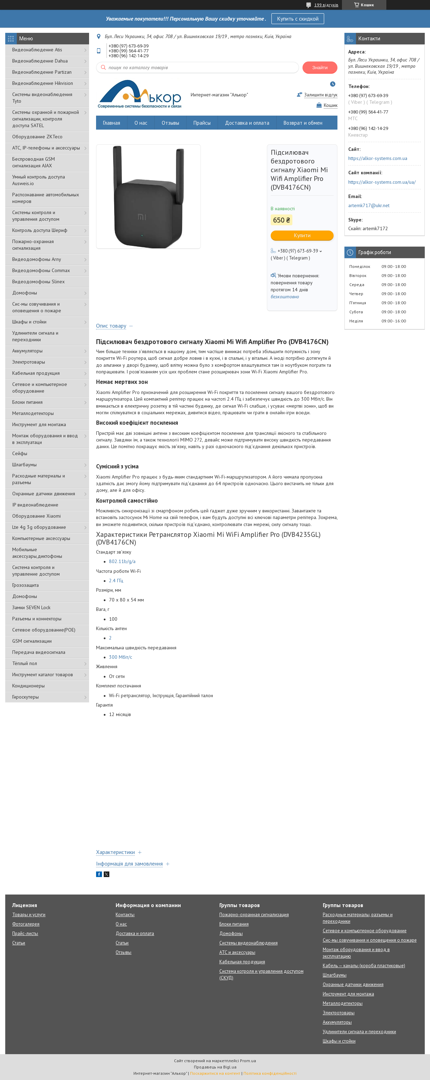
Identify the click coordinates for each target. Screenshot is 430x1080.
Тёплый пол (24, 663)
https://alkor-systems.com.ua (377, 158)
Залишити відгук (320, 95)
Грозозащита (25, 585)
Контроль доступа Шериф (39, 230)
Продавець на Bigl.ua (215, 1067)
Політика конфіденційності (270, 1073)
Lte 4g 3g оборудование (39, 527)
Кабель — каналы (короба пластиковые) (364, 966)
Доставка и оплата (247, 122)
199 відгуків (326, 4)
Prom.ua (248, 1060)
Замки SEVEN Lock (31, 607)
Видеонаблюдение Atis (37, 49)
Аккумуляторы (27, 351)
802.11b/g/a (122, 561)
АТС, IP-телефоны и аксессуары (46, 148)
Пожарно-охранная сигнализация (33, 244)
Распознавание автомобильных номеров (45, 197)
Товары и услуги (28, 915)
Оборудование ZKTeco (37, 136)
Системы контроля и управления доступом (35, 215)
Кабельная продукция (36, 373)
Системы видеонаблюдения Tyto (42, 97)
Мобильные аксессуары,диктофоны (37, 552)
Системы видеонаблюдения (248, 943)
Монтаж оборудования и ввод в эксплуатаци (45, 438)
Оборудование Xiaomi (36, 516)
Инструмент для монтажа (39, 424)
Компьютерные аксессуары (41, 538)
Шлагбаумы (24, 464)
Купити (302, 235)
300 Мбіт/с (120, 657)
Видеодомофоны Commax (41, 270)
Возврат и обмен (303, 122)
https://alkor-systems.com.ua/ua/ (382, 182)
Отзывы (170, 122)
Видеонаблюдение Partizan (42, 72)
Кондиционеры (28, 686)
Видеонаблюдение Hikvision (42, 83)
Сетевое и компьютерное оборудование (39, 387)
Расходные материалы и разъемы (38, 479)
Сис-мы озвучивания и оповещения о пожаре (36, 307)
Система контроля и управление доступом (36, 570)
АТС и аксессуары (237, 952)
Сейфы (19, 453)
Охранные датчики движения (43, 493)
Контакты (125, 915)
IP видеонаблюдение (35, 505)
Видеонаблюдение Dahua (40, 61)
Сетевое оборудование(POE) (43, 630)
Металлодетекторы (33, 413)
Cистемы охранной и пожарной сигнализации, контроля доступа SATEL (45, 119)
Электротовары (28, 362)
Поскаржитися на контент (215, 1073)
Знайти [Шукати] (320, 67)
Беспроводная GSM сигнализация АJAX (33, 162)
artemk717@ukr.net (368, 205)
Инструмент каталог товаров (42, 674)
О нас (140, 122)
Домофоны (24, 293)
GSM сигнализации (32, 641)
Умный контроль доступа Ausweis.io (38, 180)
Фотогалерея (25, 924)
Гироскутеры (25, 697)
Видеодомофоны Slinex (38, 281)
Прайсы (202, 122)
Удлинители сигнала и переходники (35, 336)
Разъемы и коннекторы (36, 618)
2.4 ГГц (116, 580)
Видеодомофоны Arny (36, 259)
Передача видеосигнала (38, 652)
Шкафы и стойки (29, 322)
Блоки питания (27, 402)
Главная (111, 122)
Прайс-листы (25, 933)
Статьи (18, 943)
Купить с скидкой (298, 18)
